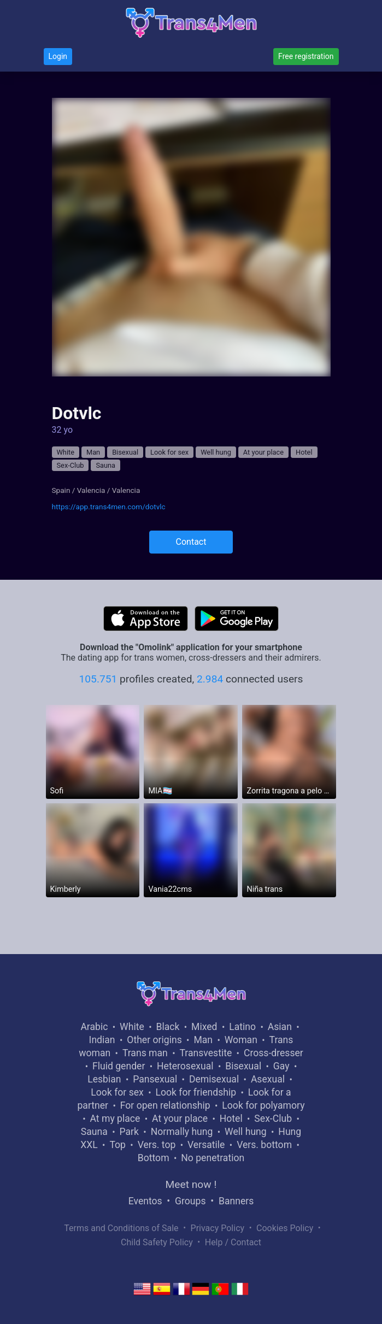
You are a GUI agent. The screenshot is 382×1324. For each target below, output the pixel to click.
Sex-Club (70, 465)
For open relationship (165, 1105)
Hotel (304, 452)
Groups (190, 1201)
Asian (280, 1026)
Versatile (206, 1144)
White (66, 452)
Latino (242, 1026)
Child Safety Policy (157, 1242)
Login (58, 56)
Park (128, 1131)
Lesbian (104, 1079)
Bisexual (125, 452)
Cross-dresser (273, 1053)
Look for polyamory (263, 1105)
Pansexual (155, 1079)
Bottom (153, 1157)
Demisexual (214, 1079)
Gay (281, 1066)
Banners (236, 1201)
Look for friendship (196, 1092)
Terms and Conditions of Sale (121, 1228)
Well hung (216, 452)
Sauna (105, 465)
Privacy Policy (218, 1228)
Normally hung (182, 1131)
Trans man (145, 1053)
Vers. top (157, 1144)
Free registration (305, 56)
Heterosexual (185, 1066)
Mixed (204, 1026)
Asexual (268, 1079)
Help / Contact (233, 1242)
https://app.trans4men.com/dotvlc (109, 506)
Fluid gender (118, 1066)
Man (93, 452)
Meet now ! (191, 1184)
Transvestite (205, 1053)
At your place (263, 452)
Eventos (145, 1201)
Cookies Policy (284, 1228)
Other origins (154, 1039)
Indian (102, 1039)
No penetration (212, 1157)
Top (117, 1144)
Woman (241, 1039)
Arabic (94, 1026)
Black (167, 1026)
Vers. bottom (264, 1144)
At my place (115, 1118)
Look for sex (169, 452)
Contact (191, 542)
